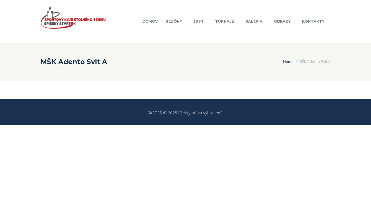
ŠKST (198, 21)
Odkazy (282, 21)
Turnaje (224, 21)
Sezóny (174, 21)
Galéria (254, 21)
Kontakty (313, 21)
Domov (150, 21)
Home (288, 61)
